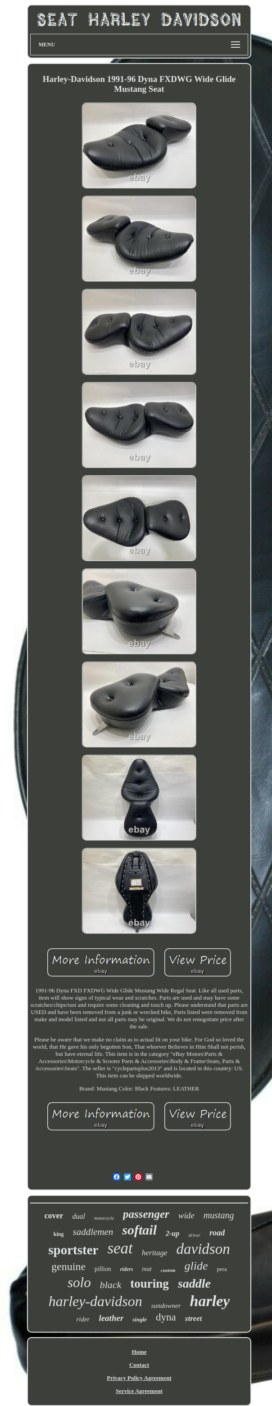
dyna (166, 1317)
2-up (172, 1233)
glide (196, 1265)
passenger (146, 1214)
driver (194, 1235)
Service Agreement (139, 1391)
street (193, 1318)
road (217, 1232)
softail (139, 1229)
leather (111, 1318)
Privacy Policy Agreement (139, 1377)
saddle (194, 1283)
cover (54, 1215)
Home (138, 1351)
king (59, 1234)
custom (168, 1270)
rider (83, 1319)
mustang (219, 1215)
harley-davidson (95, 1301)
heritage (155, 1252)
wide (186, 1215)
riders (126, 1269)
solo (79, 1282)
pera (222, 1269)
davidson (203, 1249)
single (139, 1319)
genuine (68, 1266)
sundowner (166, 1305)
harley (210, 1301)
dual (78, 1216)
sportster (73, 1250)
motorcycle (104, 1218)
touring (149, 1283)
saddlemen (93, 1231)
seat (119, 1248)
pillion (103, 1269)
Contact (139, 1364)
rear (147, 1269)
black (111, 1284)
